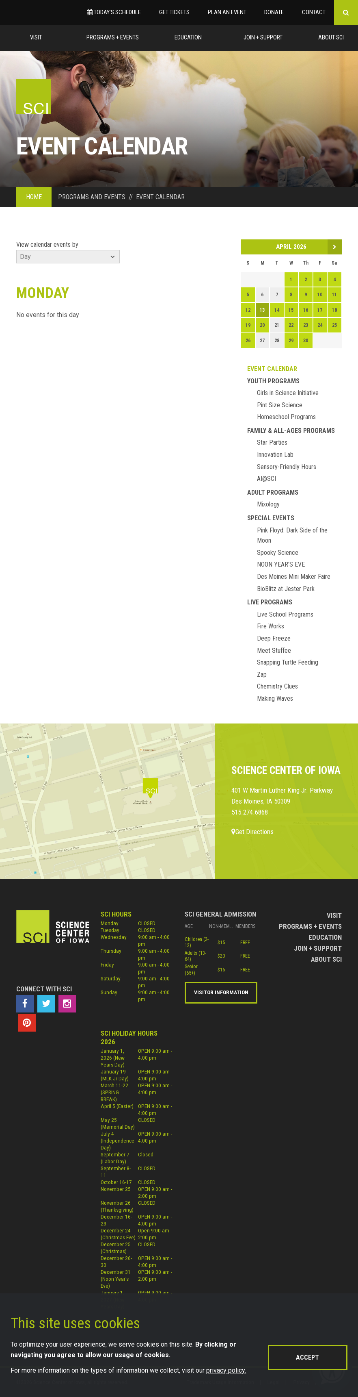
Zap (262, 674)
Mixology (268, 504)
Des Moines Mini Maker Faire (293, 576)
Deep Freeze (274, 638)
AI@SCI (266, 478)
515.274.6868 (249, 812)
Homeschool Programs (286, 417)
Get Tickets (174, 12)
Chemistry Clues (277, 686)
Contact (314, 12)
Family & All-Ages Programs (291, 431)
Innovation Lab (275, 454)
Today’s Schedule (114, 12)
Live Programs (269, 602)
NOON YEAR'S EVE (281, 564)
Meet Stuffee (274, 650)
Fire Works (270, 626)
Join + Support (263, 37)
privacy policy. (226, 1370)
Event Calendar (272, 369)
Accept (307, 1357)
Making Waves (275, 698)
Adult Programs (272, 492)
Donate (274, 12)
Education (188, 37)
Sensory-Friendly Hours (286, 467)
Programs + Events (112, 37)
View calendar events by (47, 244)
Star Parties (272, 442)
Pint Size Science (279, 405)
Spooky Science (277, 552)
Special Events (270, 518)
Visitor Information (221, 992)
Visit (36, 37)
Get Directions (252, 832)
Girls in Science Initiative (288, 393)
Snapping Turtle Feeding (287, 662)
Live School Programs (285, 614)
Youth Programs (273, 381)
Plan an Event (227, 12)
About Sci (331, 37)
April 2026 (291, 246)
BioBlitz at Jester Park (286, 589)
